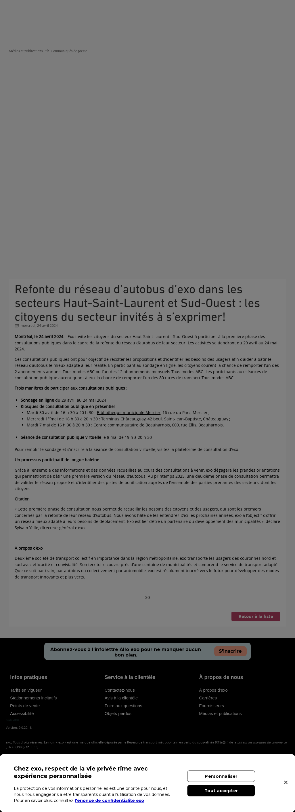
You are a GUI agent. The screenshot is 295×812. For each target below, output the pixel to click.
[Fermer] (285, 782)
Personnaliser (221, 776)
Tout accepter (221, 790)
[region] (147, 783)
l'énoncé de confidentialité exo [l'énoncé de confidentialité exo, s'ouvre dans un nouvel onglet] (109, 800)
